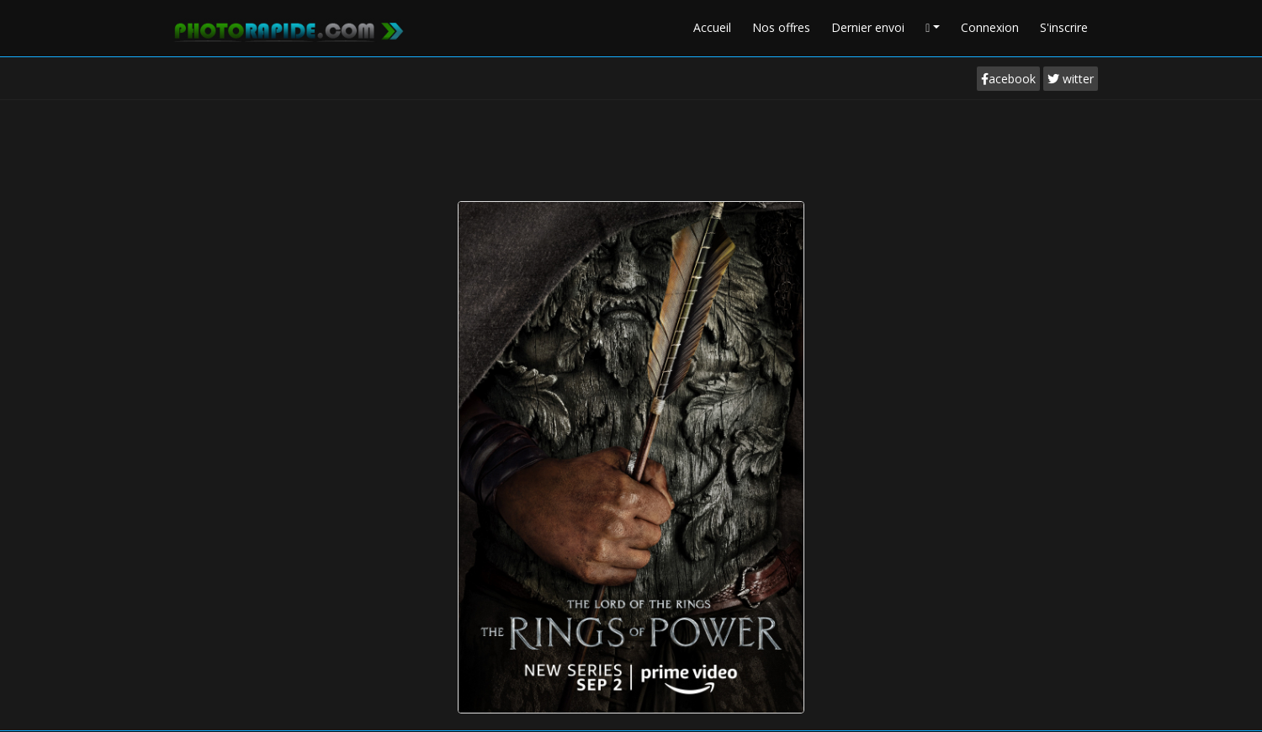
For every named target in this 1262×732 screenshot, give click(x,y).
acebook (1008, 79)
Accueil (712, 27)
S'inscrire (1064, 27)
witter (1070, 79)
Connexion (990, 27)
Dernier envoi (867, 27)
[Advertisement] (631, 146)
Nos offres (781, 27)
